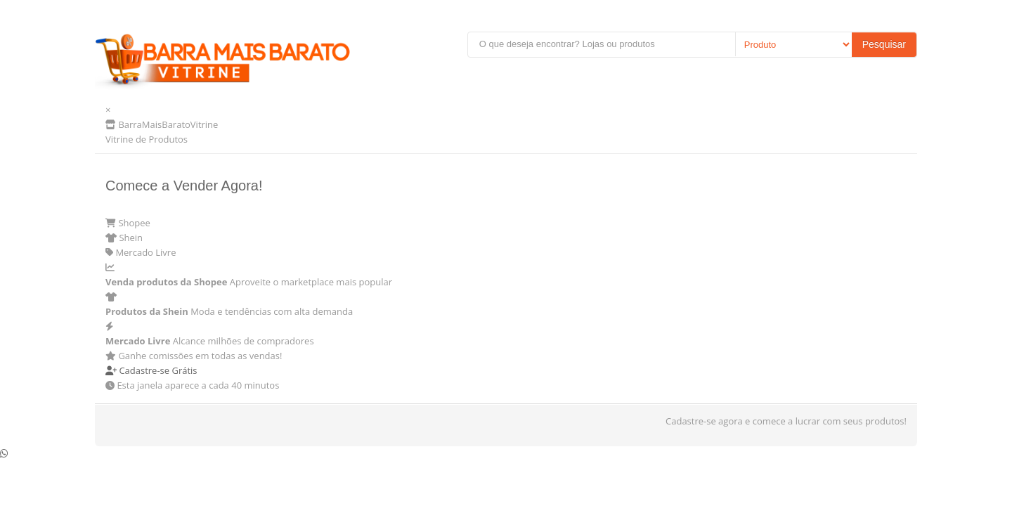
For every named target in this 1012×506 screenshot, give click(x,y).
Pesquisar (884, 44)
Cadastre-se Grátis (151, 370)
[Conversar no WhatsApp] (4, 453)
